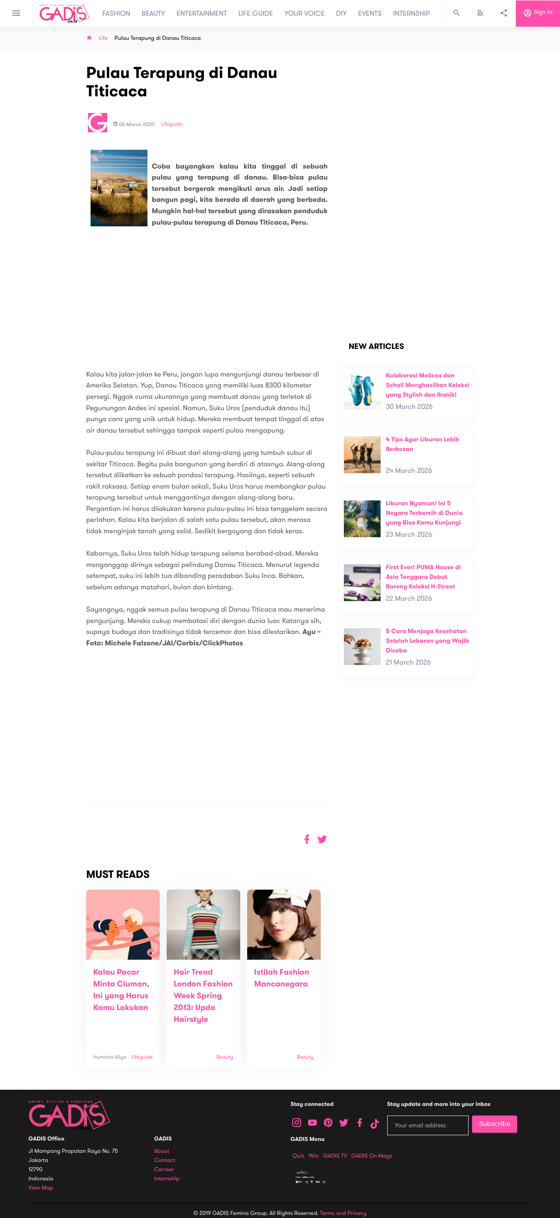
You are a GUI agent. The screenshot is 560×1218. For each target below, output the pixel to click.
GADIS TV (335, 1156)
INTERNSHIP (411, 13)
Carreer (164, 1169)
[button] (322, 839)
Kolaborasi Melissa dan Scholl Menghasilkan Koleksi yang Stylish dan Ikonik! (427, 384)
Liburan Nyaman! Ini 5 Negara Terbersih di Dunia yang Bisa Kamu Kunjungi (424, 512)
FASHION (116, 13)
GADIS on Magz (371, 1156)
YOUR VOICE (304, 13)
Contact (164, 1160)
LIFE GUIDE (255, 13)
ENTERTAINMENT (202, 13)
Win (314, 1156)
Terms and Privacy (343, 1213)
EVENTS (370, 13)
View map (40, 1188)
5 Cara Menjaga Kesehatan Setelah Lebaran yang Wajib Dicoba (427, 640)
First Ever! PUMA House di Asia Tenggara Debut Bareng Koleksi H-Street (423, 576)
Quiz (298, 1156)
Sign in (538, 13)
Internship (167, 1179)
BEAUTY (153, 13)
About (161, 1151)
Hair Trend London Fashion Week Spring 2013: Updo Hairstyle (203, 996)
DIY (341, 13)
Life (103, 38)
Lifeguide (172, 124)
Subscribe (494, 1124)
